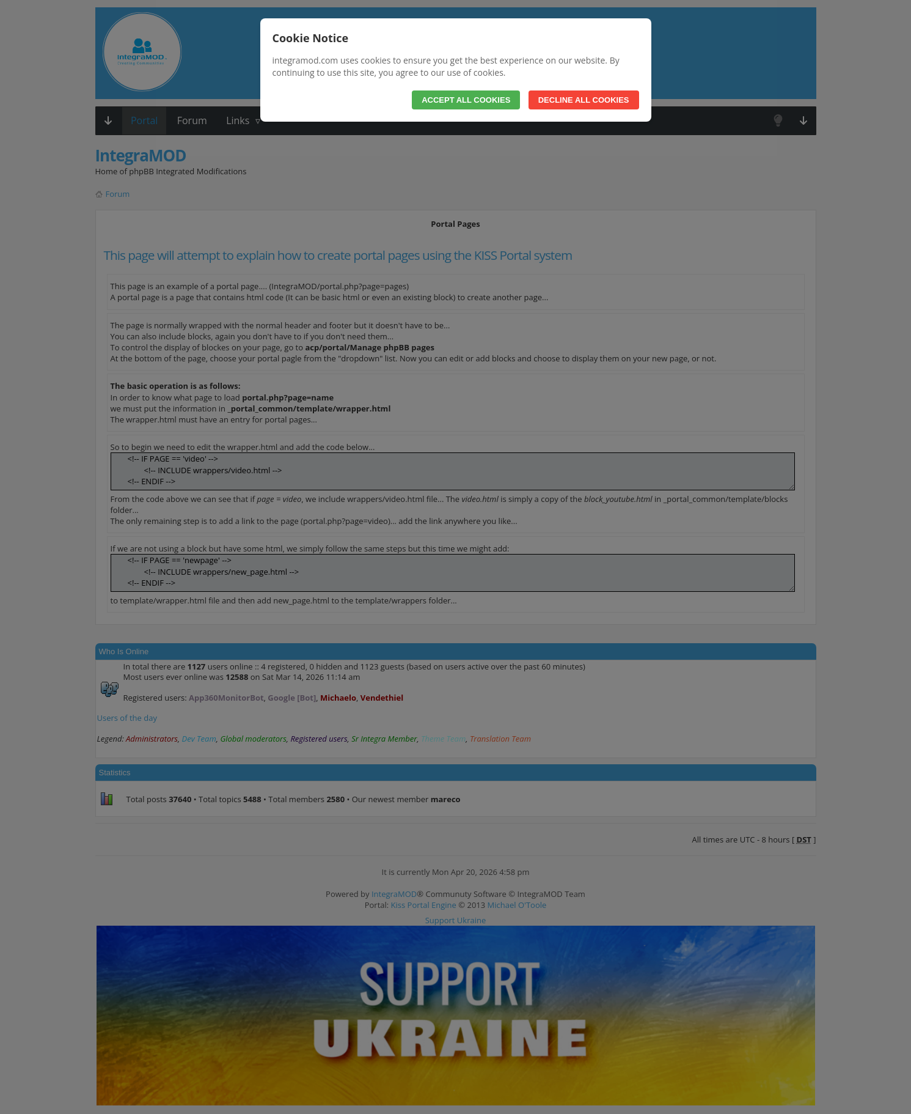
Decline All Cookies (583, 100)
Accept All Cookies (466, 100)
